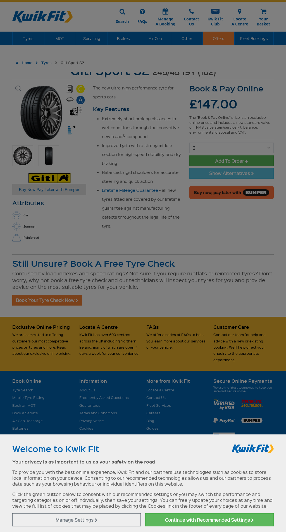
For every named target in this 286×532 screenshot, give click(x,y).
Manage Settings (76, 520)
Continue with (209, 520)
